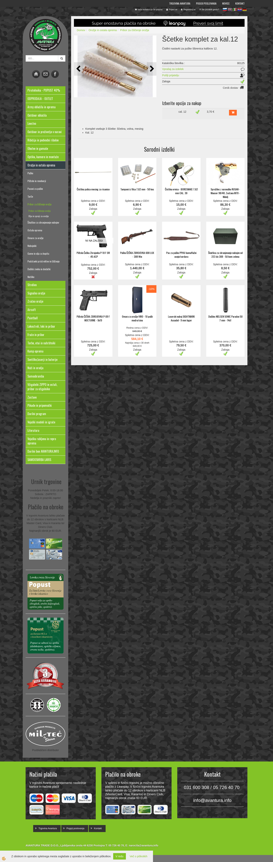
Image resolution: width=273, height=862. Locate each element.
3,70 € (210, 111)
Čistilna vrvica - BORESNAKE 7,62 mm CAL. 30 (181, 191)
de (244, 9)
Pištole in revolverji (36, 181)
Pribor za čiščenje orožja (39, 204)
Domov (81, 30)
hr (240, 9)
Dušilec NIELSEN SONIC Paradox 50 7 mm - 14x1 (225, 318)
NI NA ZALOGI (94, 240)
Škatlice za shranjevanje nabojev (43, 222)
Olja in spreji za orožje (38, 216)
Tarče (30, 196)
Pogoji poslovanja (206, 3)
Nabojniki (31, 246)
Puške (30, 173)
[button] (151, 69)
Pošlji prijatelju (170, 75)
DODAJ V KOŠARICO (233, 112)
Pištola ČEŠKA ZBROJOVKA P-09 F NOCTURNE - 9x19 (93, 318)
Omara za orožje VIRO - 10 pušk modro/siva (137, 318)
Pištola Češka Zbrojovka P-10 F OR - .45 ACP (93, 254)
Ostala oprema (34, 230)
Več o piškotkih (138, 856)
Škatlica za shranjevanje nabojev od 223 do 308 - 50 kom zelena (225, 254)
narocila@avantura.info (143, 845)
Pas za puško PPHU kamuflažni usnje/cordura (181, 254)
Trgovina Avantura (179, 3)
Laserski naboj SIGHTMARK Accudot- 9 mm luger (181, 318)
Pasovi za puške (35, 189)
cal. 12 (182, 111)
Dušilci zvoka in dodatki (38, 269)
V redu (119, 856)
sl (225, 9)
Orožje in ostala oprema (103, 30)
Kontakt (240, 3)
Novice (226, 3)
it (235, 9)
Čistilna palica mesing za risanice (93, 189)
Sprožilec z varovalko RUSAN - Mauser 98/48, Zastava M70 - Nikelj (225, 193)
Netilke (30, 277)
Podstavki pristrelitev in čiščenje (43, 261)
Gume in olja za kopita (38, 253)
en (230, 9)
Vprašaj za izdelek (173, 69)
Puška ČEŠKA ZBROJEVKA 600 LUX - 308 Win (137, 254)
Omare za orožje (35, 238)
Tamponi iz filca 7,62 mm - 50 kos (137, 189)
